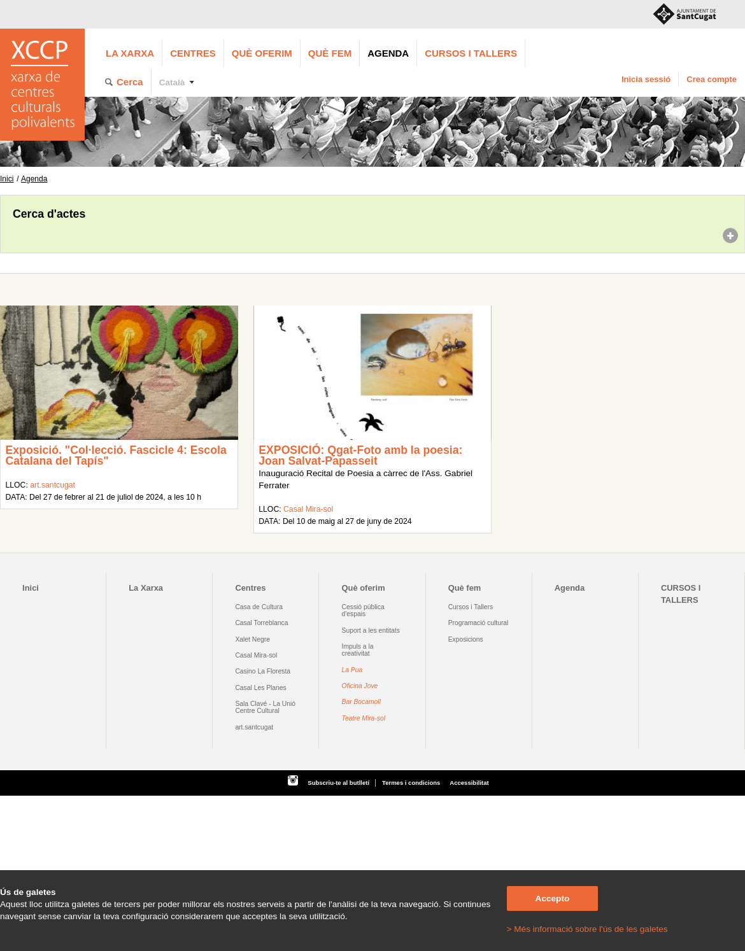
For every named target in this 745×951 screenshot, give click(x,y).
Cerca (130, 81)
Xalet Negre (252, 639)
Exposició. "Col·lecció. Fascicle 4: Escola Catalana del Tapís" (115, 456)
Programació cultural (478, 622)
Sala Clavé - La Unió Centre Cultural (265, 707)
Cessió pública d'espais (363, 610)
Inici (6, 178)
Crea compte (711, 79)
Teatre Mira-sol (364, 718)
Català (172, 82)
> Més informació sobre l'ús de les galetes (587, 929)
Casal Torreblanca (261, 622)
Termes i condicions (411, 782)
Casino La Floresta (262, 671)
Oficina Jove (360, 685)
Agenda (388, 53)
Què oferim (262, 53)
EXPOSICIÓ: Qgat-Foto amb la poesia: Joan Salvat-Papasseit (360, 456)
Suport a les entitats (371, 630)
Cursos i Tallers (470, 606)
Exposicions (465, 639)
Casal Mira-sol (308, 509)
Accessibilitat (469, 782)
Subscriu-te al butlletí (338, 782)
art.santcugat (52, 485)
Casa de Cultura (259, 606)
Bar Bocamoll (361, 701)
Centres (193, 53)
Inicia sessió (645, 79)
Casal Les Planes (260, 687)
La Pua (352, 669)
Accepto (553, 898)
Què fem (329, 53)
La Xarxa (130, 53)
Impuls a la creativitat (358, 650)
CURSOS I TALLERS (471, 53)
